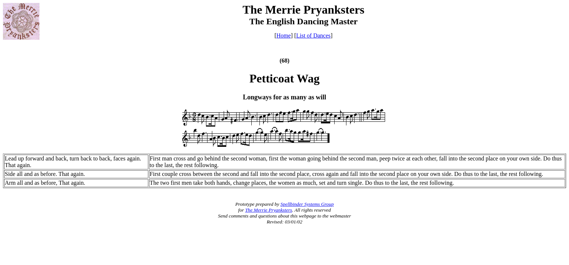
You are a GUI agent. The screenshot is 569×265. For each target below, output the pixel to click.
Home (283, 35)
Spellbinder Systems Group (307, 204)
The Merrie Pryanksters (268, 210)
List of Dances (313, 35)
